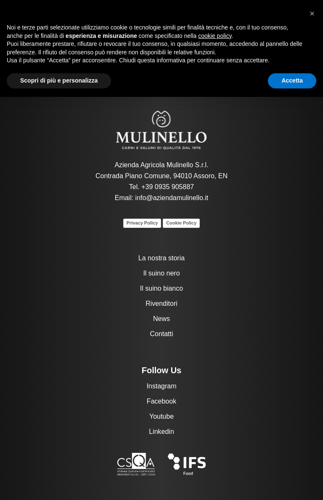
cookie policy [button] (214, 35)
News (161, 318)
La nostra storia (161, 258)
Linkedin (161, 431)
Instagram (161, 386)
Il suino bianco (161, 288)
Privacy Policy (142, 222)
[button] (312, 13)
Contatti (161, 333)
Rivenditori (161, 303)
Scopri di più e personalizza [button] (59, 80)
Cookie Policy (181, 222)
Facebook (161, 401)
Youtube (161, 416)
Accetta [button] (292, 80)
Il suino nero (161, 273)
